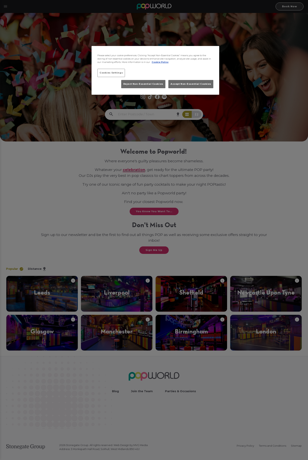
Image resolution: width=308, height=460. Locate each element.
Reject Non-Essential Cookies (143, 84)
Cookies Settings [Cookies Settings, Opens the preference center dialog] (111, 72)
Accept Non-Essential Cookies (190, 84)
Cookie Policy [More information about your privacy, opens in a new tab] (160, 62)
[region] (155, 70)
